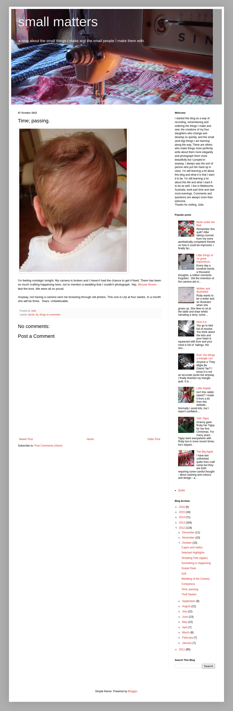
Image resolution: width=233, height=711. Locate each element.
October (187, 542)
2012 (182, 527)
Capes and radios (192, 547)
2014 (182, 517)
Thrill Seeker (188, 594)
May (185, 622)
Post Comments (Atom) (48, 445)
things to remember (50, 314)
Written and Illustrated (203, 290)
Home (90, 439)
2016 (182, 507)
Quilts (181, 490)
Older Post (153, 439)
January (187, 643)
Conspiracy (188, 583)
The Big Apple (204, 451)
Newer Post (26, 439)
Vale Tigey (202, 418)
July (185, 611)
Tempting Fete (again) (194, 558)
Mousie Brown (147, 284)
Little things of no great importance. (204, 258)
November (188, 537)
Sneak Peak (188, 568)
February (188, 637)
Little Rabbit (203, 388)
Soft (183, 573)
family (31, 314)
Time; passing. (190, 589)
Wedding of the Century (195, 578)
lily (37, 314)
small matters (58, 21)
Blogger (132, 691)
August (186, 606)
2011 (182, 649)
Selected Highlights (193, 552)
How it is (201, 322)
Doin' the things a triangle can (205, 356)
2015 (182, 512)
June (185, 616)
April (185, 627)
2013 (182, 522)
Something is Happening (196, 563)
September (189, 601)
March (186, 632)
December (188, 532)
